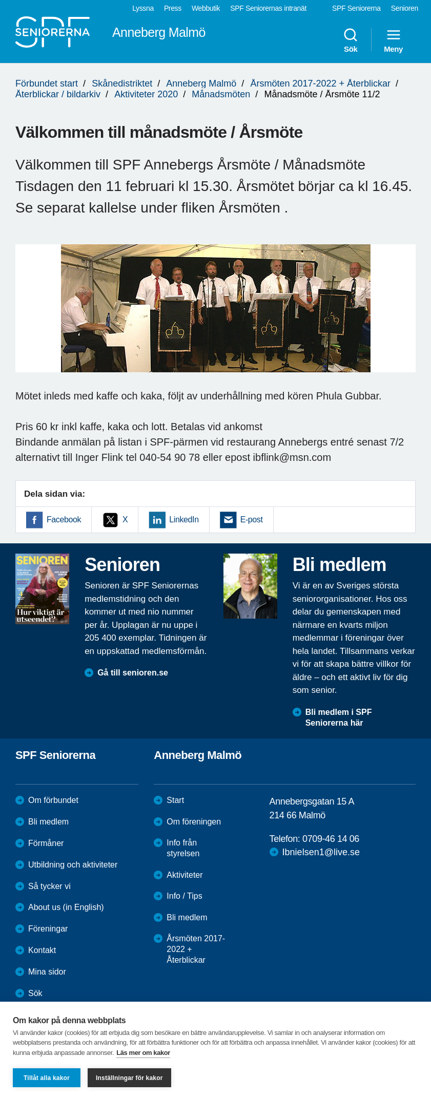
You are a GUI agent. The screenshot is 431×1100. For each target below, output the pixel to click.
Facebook (64, 519)
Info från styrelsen (183, 848)
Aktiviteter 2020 (146, 94)
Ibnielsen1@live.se (321, 852)
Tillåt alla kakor (47, 1078)
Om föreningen (194, 821)
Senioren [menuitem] (404, 8)
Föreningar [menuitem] (48, 928)
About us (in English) (66, 907)
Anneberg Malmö (201, 83)
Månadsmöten (221, 94)
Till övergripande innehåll (0, 0)
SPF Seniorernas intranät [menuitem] (268, 8)
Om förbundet (53, 800)
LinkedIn (183, 519)
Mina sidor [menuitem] (47, 971)
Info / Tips (184, 896)
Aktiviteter (184, 875)
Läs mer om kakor (143, 1052)
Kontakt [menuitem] (42, 950)
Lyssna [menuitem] (143, 8)
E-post (251, 519)
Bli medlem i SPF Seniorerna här (338, 717)
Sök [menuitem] (350, 40)
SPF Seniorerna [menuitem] (356, 8)
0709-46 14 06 (330, 839)
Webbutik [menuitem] (206, 8)
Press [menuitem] (172, 8)
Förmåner (46, 843)
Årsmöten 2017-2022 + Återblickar (320, 83)
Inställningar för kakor (129, 1078)
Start (175, 800)
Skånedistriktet (122, 83)
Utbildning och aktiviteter (72, 864)
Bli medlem (48, 821)
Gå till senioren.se (132, 672)
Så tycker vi (49, 886)
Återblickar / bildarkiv (57, 94)
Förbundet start (46, 83)
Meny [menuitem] (393, 40)
